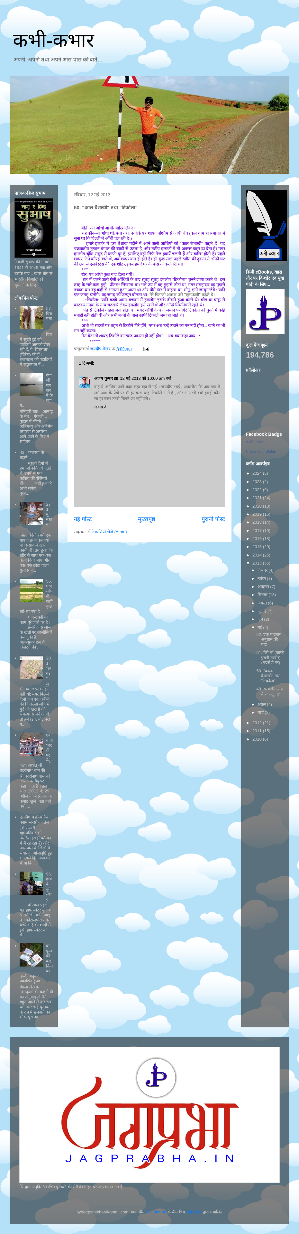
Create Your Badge (261, 451)
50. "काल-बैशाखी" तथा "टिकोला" (268, 675)
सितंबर (263, 594)
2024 (257, 473)
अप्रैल (262, 704)
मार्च (261, 712)
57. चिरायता (49, 313)
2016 (257, 538)
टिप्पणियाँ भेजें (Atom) (109, 531)
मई (260, 627)
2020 (257, 506)
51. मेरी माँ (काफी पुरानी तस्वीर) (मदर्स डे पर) (270, 657)
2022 (257, 489)
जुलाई (263, 611)
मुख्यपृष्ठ (146, 519)
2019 (257, 514)
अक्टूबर (264, 586)
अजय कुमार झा (106, 378)
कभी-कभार (53, 40)
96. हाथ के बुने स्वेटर (49, 887)
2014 (257, 555)
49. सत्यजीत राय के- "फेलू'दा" (269, 691)
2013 (257, 563)
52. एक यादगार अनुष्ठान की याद (268, 639)
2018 (257, 522)
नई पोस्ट (83, 519)
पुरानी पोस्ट (213, 519)
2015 (257, 546)
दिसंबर (263, 570)
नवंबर (262, 578)
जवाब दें (100, 407)
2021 (257, 497)
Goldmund (156, 1212)
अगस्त (263, 603)
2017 (257, 530)
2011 (257, 730)
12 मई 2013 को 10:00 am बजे (145, 378)
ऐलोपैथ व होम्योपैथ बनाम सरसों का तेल (34, 820)
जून (261, 619)
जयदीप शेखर (254, 442)
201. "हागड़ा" (48, 668)
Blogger (194, 1212)
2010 (257, 739)
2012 (257, 722)
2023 (257, 481)
